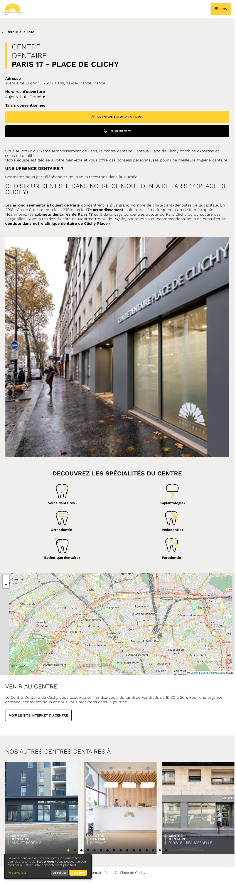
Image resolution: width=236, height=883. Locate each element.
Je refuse (59, 872)
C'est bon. (78, 872)
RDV (221, 9)
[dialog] (47, 866)
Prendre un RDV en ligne (117, 117)
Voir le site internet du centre (38, 715)
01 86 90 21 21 (117, 131)
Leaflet (192, 672)
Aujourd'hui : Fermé (25, 96)
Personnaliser (16, 872)
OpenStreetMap (210, 672)
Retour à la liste (17, 32)
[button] (6, 578)
